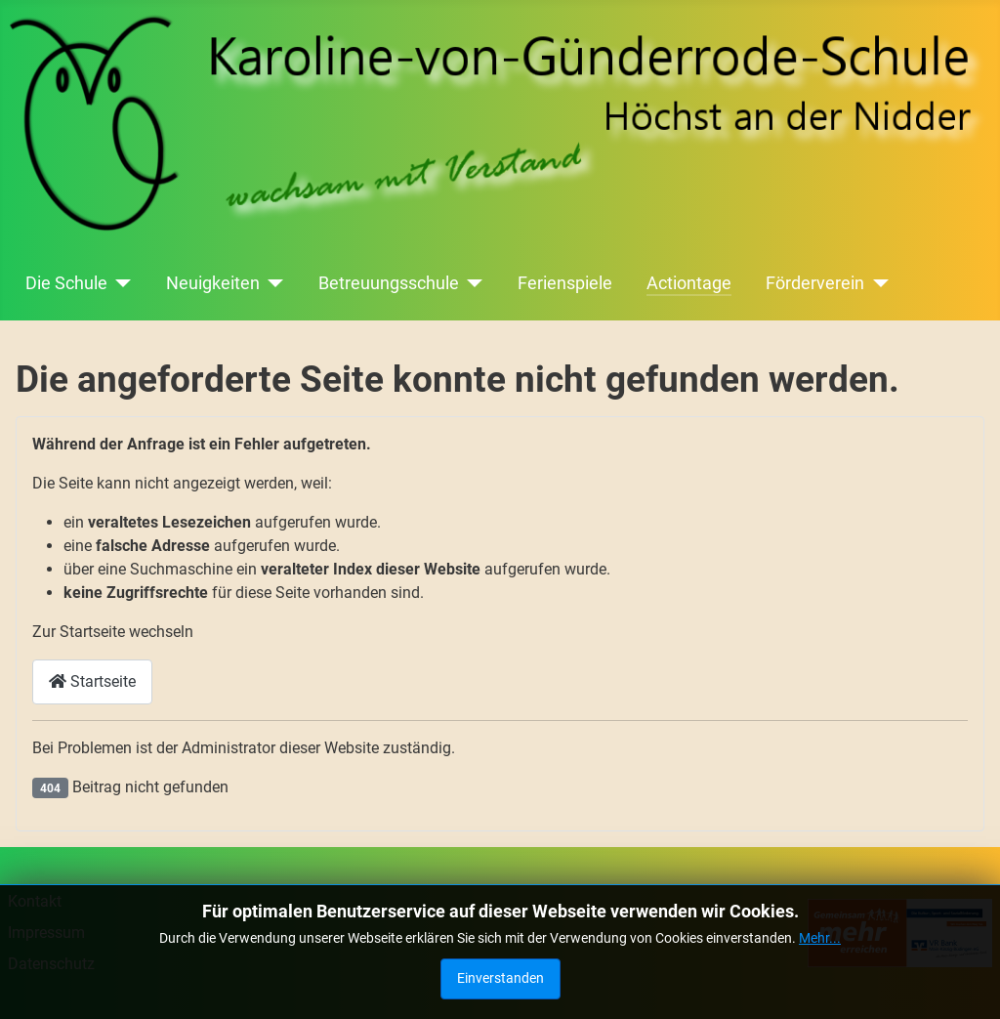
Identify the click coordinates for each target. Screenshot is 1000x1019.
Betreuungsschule (388, 283)
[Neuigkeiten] (272, 283)
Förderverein (815, 283)
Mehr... (820, 986)
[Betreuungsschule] (471, 283)
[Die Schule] (119, 283)
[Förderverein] (876, 283)
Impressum (46, 932)
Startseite (92, 681)
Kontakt (35, 901)
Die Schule (66, 283)
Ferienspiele (565, 283)
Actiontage (688, 283)
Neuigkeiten (213, 283)
